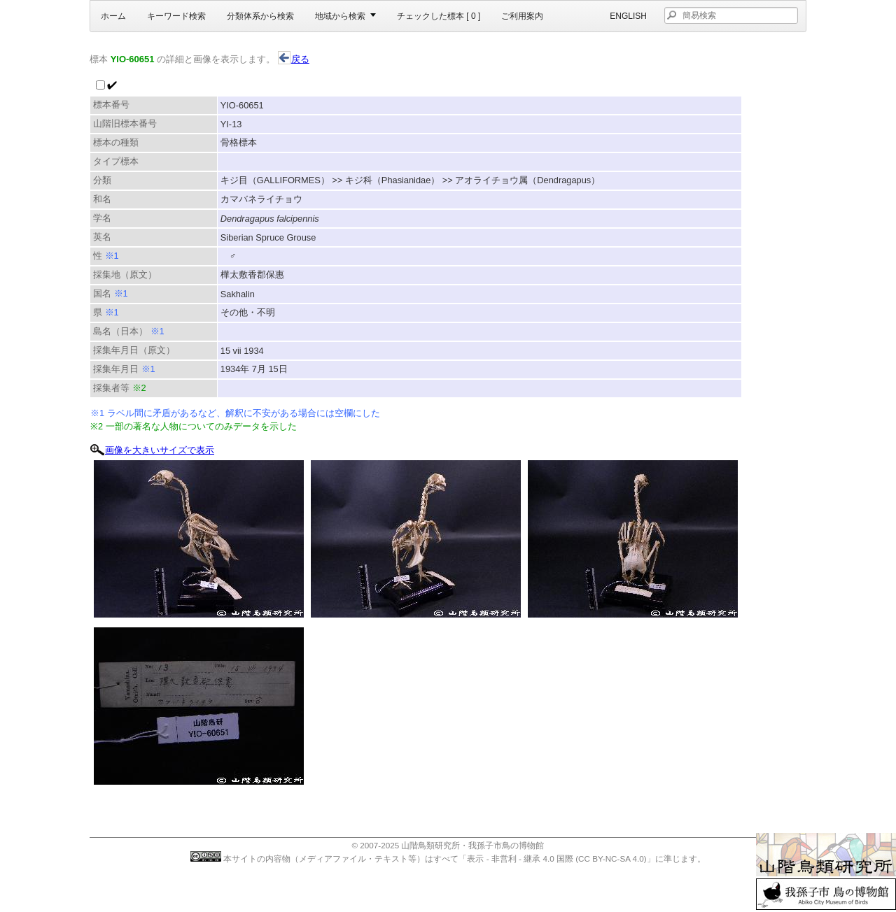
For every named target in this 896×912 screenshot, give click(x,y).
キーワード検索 (176, 16)
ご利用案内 (522, 16)
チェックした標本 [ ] (438, 16)
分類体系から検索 (260, 16)
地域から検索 (340, 16)
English (628, 16)
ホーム (113, 16)
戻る (293, 59)
